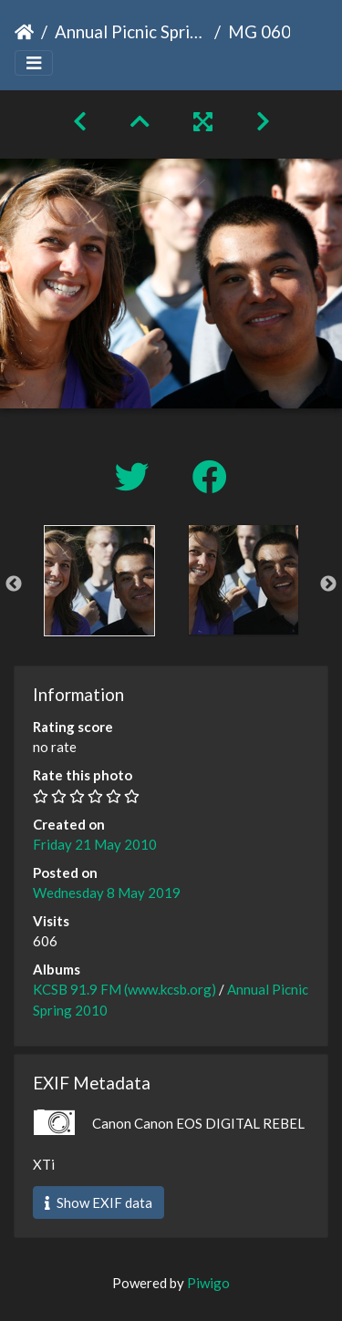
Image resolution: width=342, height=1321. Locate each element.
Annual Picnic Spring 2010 (131, 31)
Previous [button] (14, 584)
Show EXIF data (98, 1202)
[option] (99, 580)
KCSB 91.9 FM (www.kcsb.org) (124, 989)
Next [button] (328, 584)
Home (24, 32)
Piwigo (208, 1283)
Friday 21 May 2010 (95, 844)
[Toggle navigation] (34, 63)
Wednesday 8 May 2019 (107, 892)
